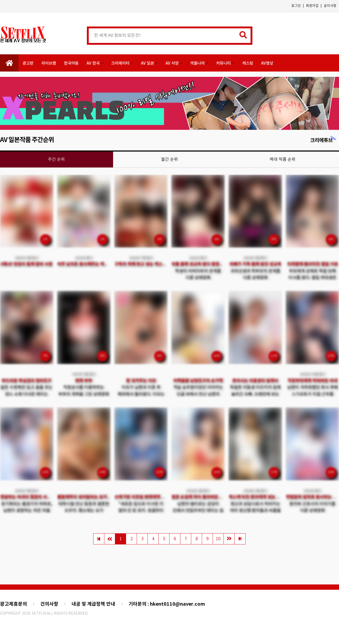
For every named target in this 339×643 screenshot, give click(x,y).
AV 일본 (149, 63)
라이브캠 (48, 63)
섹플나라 (199, 63)
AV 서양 (174, 63)
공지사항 (330, 6)
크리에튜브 (323, 140)
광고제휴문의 (13, 604)
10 (218, 538)
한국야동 (71, 63)
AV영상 (267, 63)
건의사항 (49, 604)
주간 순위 (56, 159)
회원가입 (312, 6)
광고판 (28, 63)
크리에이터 (122, 63)
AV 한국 (95, 63)
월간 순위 (169, 159)
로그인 (296, 6)
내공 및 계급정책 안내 (93, 604)
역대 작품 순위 (283, 159)
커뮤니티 (225, 63)
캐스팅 (247, 63)
